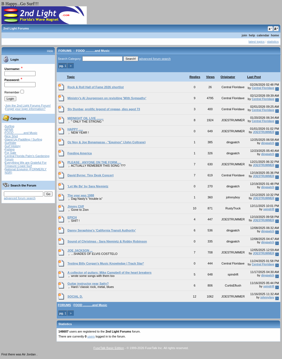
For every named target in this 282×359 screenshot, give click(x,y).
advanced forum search (20, 198)
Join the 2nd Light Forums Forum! (28, 105)
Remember (11, 92)
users (91, 336)
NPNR (9, 129)
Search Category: (70, 58)
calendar (263, 35)
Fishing (9, 149)
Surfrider (10, 142)
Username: (12, 69)
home (275, 35)
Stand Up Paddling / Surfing (23, 139)
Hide (50, 51)
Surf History (12, 146)
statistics (273, 41)
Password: (12, 80)
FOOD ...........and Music (21, 132)
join (244, 35)
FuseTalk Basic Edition (108, 348)
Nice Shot (11, 136)
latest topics (257, 41)
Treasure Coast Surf (18, 166)
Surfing (9, 126)
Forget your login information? (25, 108)
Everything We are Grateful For (26, 162)
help (252, 35)
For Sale (10, 152)
